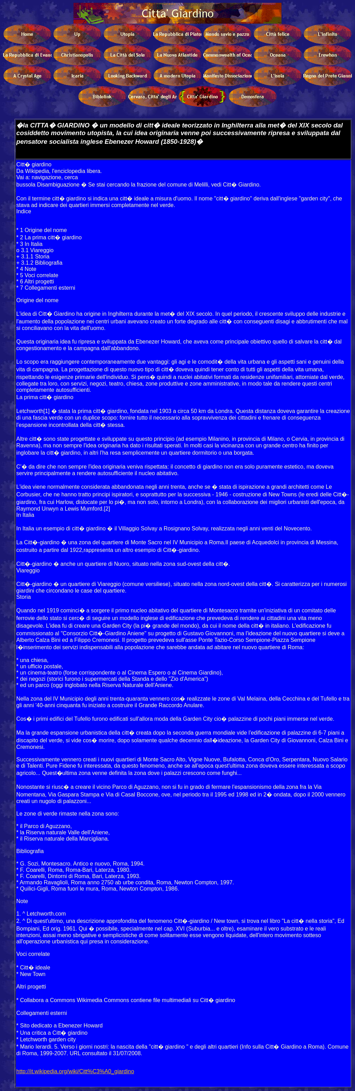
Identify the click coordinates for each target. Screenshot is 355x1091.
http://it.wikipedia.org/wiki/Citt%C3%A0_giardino (75, 1071)
